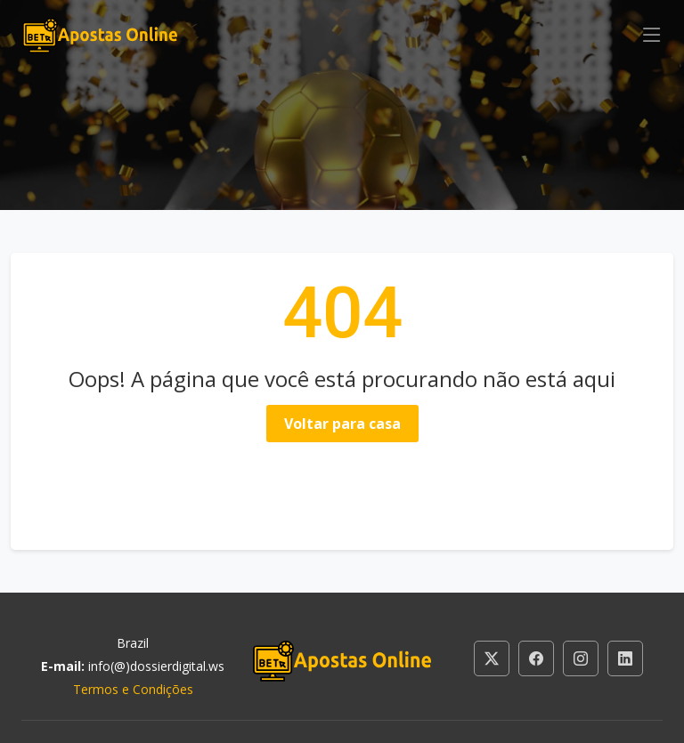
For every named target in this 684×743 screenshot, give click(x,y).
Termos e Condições (133, 689)
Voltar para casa (342, 423)
